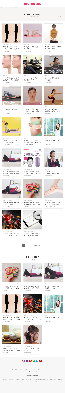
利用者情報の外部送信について (41, 379)
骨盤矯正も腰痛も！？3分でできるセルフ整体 (53, 48)
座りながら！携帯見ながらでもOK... (32, 48)
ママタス (32, 4)
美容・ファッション (7, 44)
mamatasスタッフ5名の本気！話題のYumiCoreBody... (32, 79)
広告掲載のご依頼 (32, 381)
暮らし (21, 370)
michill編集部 (6, 352)
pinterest (40, 361)
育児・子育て (15, 370)
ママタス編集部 (6, 51)
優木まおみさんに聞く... (10, 109)
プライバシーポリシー (27, 379)
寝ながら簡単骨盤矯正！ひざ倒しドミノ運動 (11, 203)
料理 (26, 370)
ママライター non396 (28, 144)
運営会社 (60, 379)
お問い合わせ (53, 379)
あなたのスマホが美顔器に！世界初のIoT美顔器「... (32, 234)
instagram (23, 361)
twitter (37, 361)
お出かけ (51, 370)
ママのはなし (26, 372)
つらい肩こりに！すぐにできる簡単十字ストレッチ (52, 172)
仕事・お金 (33, 372)
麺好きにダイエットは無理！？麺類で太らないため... (11, 349)
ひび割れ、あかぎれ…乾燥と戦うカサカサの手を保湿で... (53, 203)
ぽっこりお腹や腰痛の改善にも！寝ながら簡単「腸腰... (11, 172)
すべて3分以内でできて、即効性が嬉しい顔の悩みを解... (11, 79)
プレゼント (39, 372)
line (33, 361)
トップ (2, 8)
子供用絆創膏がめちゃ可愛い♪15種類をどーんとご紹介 (32, 203)
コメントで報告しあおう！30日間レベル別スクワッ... (52, 110)
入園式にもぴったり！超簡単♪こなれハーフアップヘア (32, 349)
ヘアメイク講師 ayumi (50, 206)
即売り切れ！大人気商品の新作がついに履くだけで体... (11, 48)
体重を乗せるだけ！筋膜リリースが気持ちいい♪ (11, 141)
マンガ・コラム (32, 370)
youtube (30, 361)
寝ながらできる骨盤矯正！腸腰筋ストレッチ (52, 287)
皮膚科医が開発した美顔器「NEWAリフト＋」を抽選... (32, 172)
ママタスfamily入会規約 (14, 379)
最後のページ (37, 245)
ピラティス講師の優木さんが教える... (52, 79)
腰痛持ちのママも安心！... (52, 140)
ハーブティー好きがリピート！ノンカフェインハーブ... (11, 234)
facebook (27, 361)
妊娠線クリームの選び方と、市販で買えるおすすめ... (32, 141)
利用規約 (5, 379)
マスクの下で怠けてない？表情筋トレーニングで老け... (32, 110)
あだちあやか (27, 206)
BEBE (25, 237)
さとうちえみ (48, 144)
